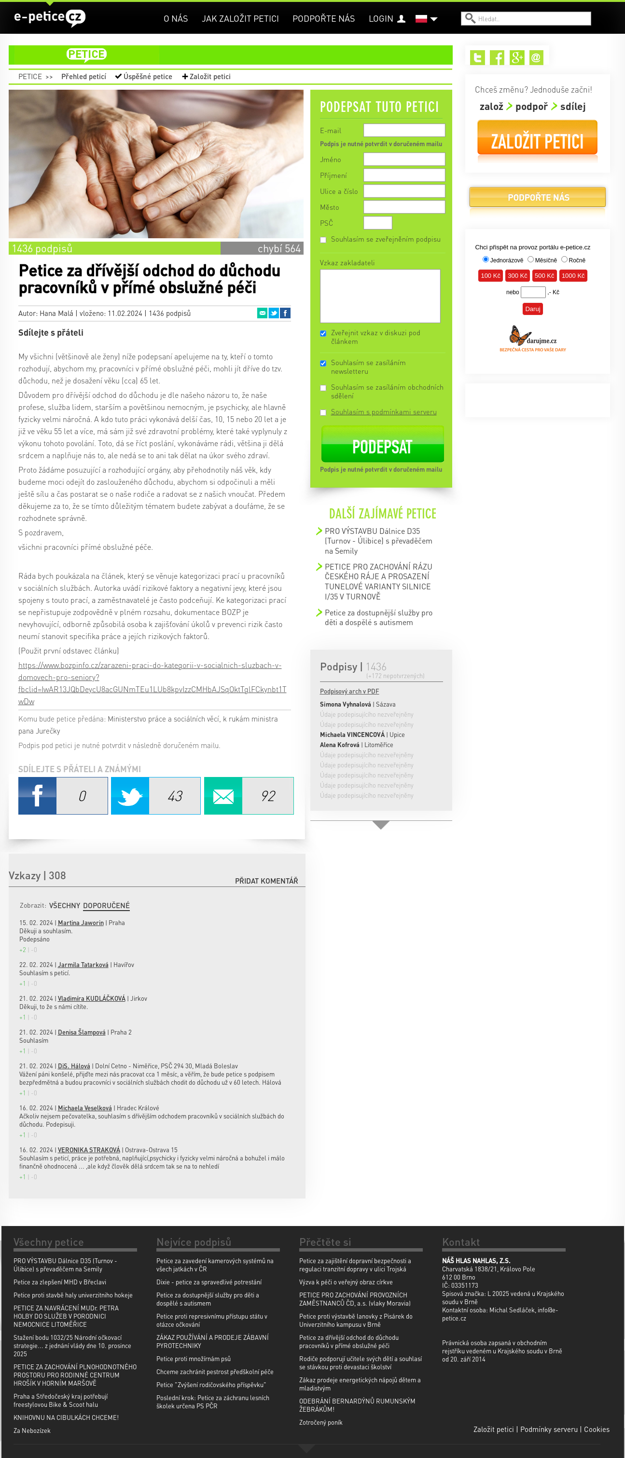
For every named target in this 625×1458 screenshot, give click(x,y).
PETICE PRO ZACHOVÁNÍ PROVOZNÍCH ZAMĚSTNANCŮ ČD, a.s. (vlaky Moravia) (355, 1299)
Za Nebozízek (32, 1430)
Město (329, 207)
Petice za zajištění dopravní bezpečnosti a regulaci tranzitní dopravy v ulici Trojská (355, 1264)
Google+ (517, 57)
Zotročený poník (321, 1422)
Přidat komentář (266, 881)
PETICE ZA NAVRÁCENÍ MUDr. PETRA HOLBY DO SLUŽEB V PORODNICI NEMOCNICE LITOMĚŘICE (66, 1316)
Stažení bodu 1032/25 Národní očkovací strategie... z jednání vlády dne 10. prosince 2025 (72, 1345)
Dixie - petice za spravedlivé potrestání (209, 1282)
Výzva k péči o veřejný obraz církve (346, 1282)
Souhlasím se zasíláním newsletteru (368, 366)
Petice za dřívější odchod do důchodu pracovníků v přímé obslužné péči (349, 1341)
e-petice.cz (50, 19)
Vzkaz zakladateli (347, 262)
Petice (30, 76)
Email (262, 313)
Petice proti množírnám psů (193, 1358)
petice (236, 55)
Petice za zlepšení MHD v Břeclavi (60, 1282)
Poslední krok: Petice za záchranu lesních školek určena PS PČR (212, 1401)
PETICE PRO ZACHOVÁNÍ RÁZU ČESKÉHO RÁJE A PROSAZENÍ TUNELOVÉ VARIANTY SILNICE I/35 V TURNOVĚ (378, 581)
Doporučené (106, 905)
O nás (176, 18)
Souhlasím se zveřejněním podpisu (386, 238)
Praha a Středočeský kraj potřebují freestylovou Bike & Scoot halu (61, 1400)
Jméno (330, 159)
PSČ (326, 222)
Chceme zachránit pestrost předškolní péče (215, 1371)
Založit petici (210, 76)
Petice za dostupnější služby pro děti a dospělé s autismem (378, 617)
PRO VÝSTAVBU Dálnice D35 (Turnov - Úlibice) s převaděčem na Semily (378, 541)
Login (381, 18)
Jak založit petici (240, 18)
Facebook (285, 313)
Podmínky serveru (549, 1429)
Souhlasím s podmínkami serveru (384, 411)
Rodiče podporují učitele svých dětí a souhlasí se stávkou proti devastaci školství (360, 1362)
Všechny (64, 905)
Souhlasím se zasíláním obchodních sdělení (387, 391)
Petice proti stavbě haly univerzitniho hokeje (73, 1295)
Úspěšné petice (148, 76)
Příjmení (333, 175)
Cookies (597, 1429)
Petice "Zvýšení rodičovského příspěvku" (211, 1384)
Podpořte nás (323, 18)
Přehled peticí (83, 76)
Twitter (273, 313)
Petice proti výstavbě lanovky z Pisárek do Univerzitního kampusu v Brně (356, 1320)
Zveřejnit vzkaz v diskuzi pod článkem (375, 336)
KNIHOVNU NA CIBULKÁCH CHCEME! (66, 1417)
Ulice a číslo (339, 191)
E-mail (330, 130)
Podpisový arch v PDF (349, 691)
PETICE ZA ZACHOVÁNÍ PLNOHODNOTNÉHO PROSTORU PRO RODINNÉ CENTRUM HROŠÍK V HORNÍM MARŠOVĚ (75, 1375)
